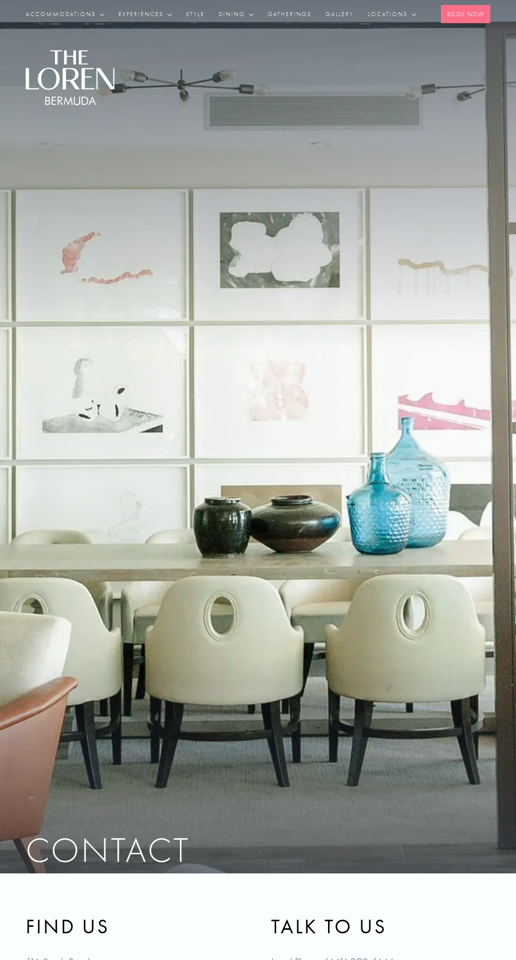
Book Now (465, 14)
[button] (68, 14)
